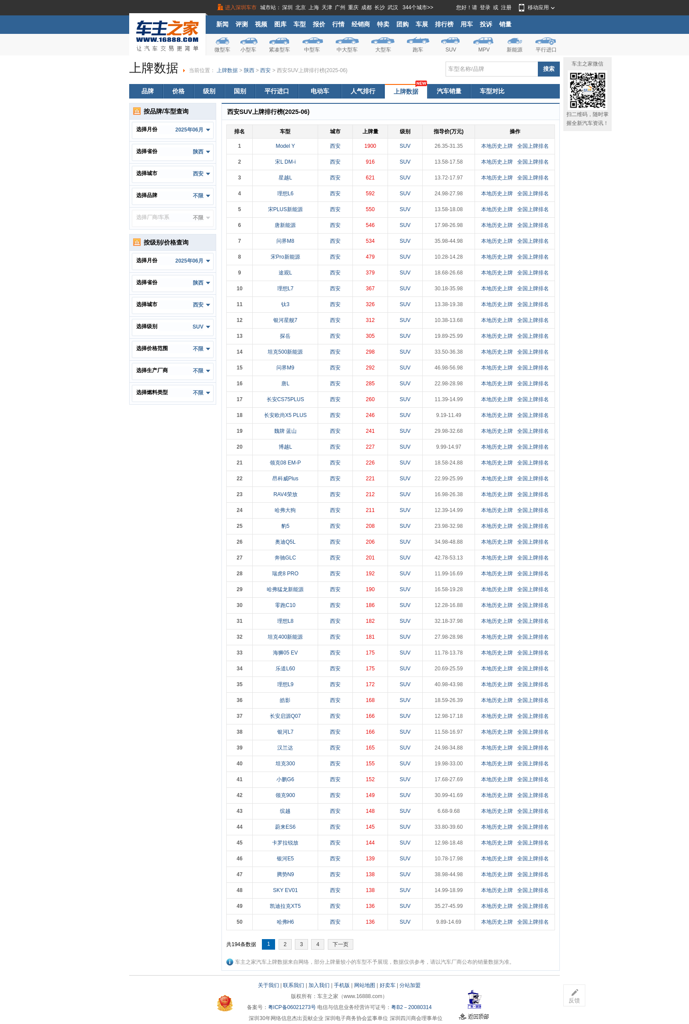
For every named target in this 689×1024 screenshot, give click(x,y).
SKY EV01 (285, 890)
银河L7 (285, 732)
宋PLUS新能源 (285, 209)
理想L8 (285, 621)
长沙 (379, 7)
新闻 (222, 24)
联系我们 (293, 985)
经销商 (361, 24)
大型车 (383, 50)
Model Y (285, 146)
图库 (280, 24)
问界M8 (285, 241)
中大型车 (347, 50)
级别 (209, 91)
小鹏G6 (285, 779)
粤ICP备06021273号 (292, 1007)
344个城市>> (418, 7)
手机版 (342, 985)
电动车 (320, 91)
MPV (484, 50)
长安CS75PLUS (285, 399)
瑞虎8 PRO (285, 574)
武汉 (393, 7)
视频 (261, 24)
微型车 (222, 50)
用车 (467, 24)
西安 (265, 70)
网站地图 (364, 985)
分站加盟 (410, 985)
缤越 (285, 811)
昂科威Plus (285, 478)
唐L (285, 383)
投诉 (486, 24)
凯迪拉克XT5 (285, 906)
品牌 (147, 91)
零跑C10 (285, 605)
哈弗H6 (285, 922)
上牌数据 (227, 70)
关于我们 (268, 985)
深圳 (287, 7)
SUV (451, 50)
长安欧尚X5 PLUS (285, 415)
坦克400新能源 (285, 637)
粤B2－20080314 (411, 1007)
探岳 (285, 336)
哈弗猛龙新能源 (285, 589)
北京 (300, 7)
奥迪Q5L (285, 542)
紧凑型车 (279, 50)
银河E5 (285, 859)
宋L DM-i (285, 162)
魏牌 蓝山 (285, 431)
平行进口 (546, 50)
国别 (240, 91)
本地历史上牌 (497, 146)
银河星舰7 (285, 320)
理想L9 (285, 684)
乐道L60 (285, 669)
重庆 (353, 7)
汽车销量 (449, 91)
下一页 (340, 944)
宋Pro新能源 (285, 257)
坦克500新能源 (285, 352)
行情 (338, 24)
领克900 (285, 795)
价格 (178, 91)
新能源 (514, 50)
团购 (402, 24)
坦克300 (285, 764)
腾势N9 (285, 874)
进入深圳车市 (241, 7)
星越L (285, 178)
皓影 (285, 700)
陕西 (249, 70)
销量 (505, 24)
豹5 (285, 526)
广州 (340, 7)
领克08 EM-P (285, 463)
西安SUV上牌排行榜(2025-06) (312, 70)
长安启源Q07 (285, 716)
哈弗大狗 (285, 510)
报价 (319, 24)
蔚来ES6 (285, 827)
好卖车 (387, 985)
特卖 (383, 24)
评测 (242, 24)
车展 (422, 24)
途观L (285, 273)
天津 (327, 7)
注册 (506, 7)
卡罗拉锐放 (285, 843)
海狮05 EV (285, 653)
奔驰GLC (285, 558)
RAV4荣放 (285, 494)
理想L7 (285, 288)
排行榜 (444, 24)
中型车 (312, 50)
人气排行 (363, 91)
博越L (285, 447)
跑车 (418, 50)
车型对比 (492, 91)
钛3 (285, 304)
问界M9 (285, 368)
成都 (366, 7)
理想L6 (285, 193)
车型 (300, 24)
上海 (313, 7)
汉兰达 (285, 748)
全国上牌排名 (533, 146)
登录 (485, 7)
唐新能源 (285, 225)
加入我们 (319, 985)
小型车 (248, 50)
